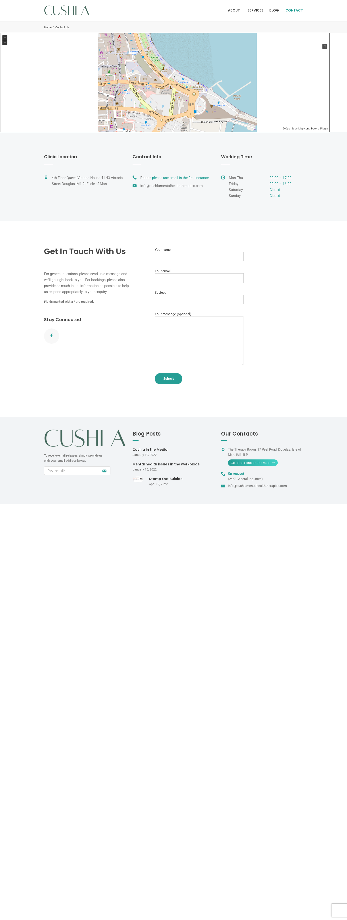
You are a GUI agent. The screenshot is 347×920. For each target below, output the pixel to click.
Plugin (324, 128)
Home (48, 27)
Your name (199, 254)
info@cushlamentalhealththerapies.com (171, 186)
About (234, 10)
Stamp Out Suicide (166, 478)
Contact (294, 10)
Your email (199, 276)
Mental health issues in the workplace (166, 464)
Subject (199, 297)
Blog (274, 10)
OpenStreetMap (294, 128)
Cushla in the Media (150, 449)
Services (255, 10)
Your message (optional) (199, 338)
